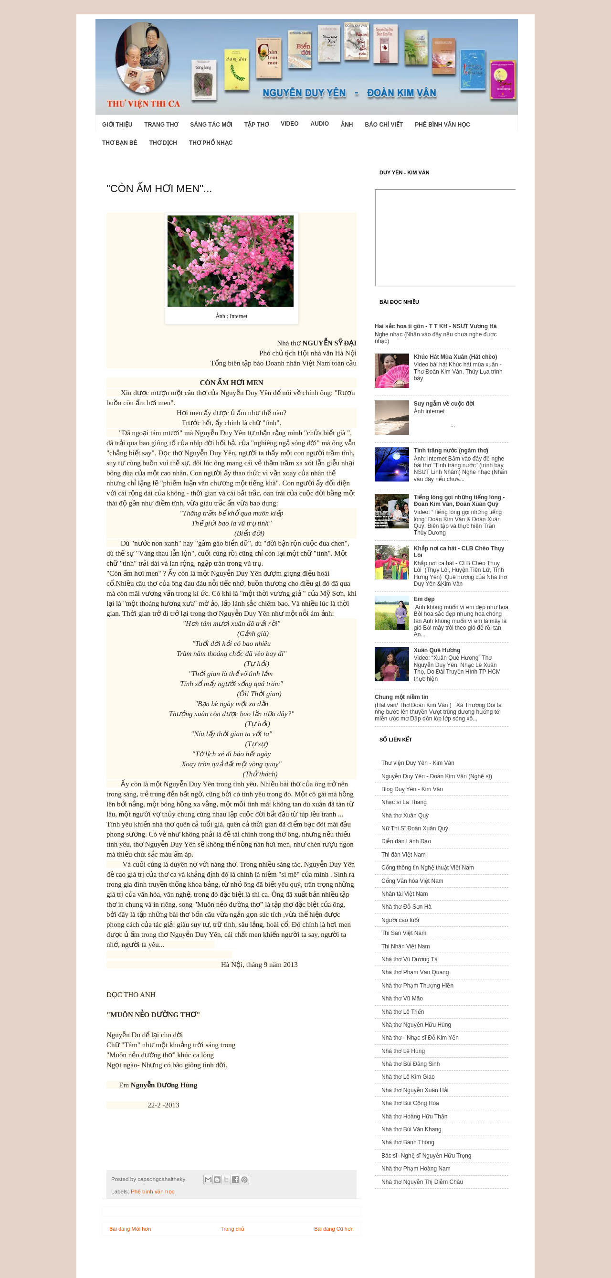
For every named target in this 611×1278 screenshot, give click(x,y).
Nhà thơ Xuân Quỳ (405, 815)
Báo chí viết (384, 124)
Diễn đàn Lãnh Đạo (406, 841)
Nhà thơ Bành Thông (407, 1142)
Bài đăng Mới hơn (130, 1229)
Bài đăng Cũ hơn (334, 1229)
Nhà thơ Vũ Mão (402, 998)
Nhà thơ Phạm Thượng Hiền (417, 985)
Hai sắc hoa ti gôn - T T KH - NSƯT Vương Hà (436, 326)
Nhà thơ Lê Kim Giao (408, 1077)
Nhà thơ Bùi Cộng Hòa (410, 1103)
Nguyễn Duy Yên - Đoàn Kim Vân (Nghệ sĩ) (436, 776)
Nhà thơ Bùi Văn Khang (411, 1129)
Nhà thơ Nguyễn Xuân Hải (414, 1090)
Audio (319, 123)
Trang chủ (232, 1229)
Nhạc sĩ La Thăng (404, 802)
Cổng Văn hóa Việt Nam (412, 881)
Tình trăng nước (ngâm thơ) (451, 450)
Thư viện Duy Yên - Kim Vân (417, 763)
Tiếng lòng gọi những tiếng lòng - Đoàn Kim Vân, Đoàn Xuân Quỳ (459, 500)
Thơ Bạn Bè (119, 143)
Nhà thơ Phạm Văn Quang (415, 972)
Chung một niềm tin (402, 697)
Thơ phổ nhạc (210, 143)
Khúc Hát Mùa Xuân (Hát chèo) (455, 357)
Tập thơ (256, 124)
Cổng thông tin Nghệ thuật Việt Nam (427, 867)
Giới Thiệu (117, 124)
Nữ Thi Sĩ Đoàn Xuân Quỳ (414, 828)
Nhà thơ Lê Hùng (403, 1051)
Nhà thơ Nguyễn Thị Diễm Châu (422, 1182)
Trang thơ (161, 124)
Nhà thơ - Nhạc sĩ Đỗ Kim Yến (420, 1037)
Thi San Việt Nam (403, 933)
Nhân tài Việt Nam (404, 894)
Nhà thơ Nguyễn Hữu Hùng (416, 1024)
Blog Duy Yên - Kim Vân (412, 789)
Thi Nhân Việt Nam (405, 946)
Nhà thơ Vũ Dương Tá (409, 959)
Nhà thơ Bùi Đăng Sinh (410, 1064)
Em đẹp (424, 599)
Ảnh (347, 124)
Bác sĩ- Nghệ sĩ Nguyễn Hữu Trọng (426, 1155)
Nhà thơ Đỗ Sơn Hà (406, 906)
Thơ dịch (163, 143)
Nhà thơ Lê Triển (402, 1012)
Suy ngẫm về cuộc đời (444, 403)
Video (289, 123)
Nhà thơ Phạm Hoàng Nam (416, 1168)
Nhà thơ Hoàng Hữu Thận (414, 1116)
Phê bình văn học (442, 124)
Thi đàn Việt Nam (403, 854)
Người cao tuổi (400, 920)
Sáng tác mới (211, 124)
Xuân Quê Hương (437, 650)
